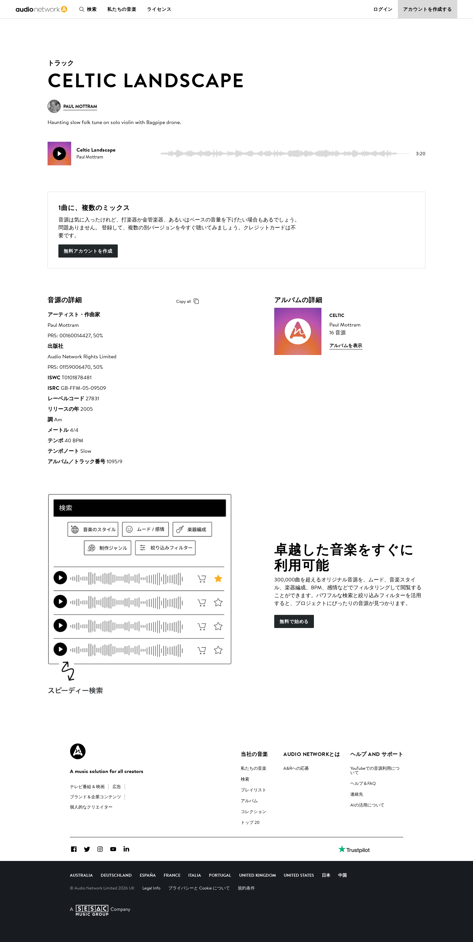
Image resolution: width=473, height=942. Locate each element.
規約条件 (246, 888)
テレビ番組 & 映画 (87, 786)
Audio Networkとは (311, 754)
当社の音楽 (254, 754)
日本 (326, 875)
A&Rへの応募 (296, 768)
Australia (81, 875)
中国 (342, 875)
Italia (194, 875)
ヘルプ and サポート (376, 754)
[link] (41, 9)
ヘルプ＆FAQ (363, 783)
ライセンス (159, 9)
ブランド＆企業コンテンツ (95, 797)
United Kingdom (257, 875)
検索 (86, 9)
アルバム (249, 801)
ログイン (383, 9)
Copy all (188, 301)
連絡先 (356, 794)
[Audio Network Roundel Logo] (78, 751)
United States (299, 875)
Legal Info (151, 888)
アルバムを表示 (345, 345)
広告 (117, 786)
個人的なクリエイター (91, 807)
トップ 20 (250, 822)
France (172, 875)
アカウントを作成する (427, 9)
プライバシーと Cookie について (199, 888)
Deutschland (116, 875)
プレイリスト (253, 790)
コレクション (253, 811)
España (148, 875)
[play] (59, 153)
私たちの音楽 (121, 9)
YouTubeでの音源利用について (375, 770)
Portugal (220, 875)
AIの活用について (367, 805)
